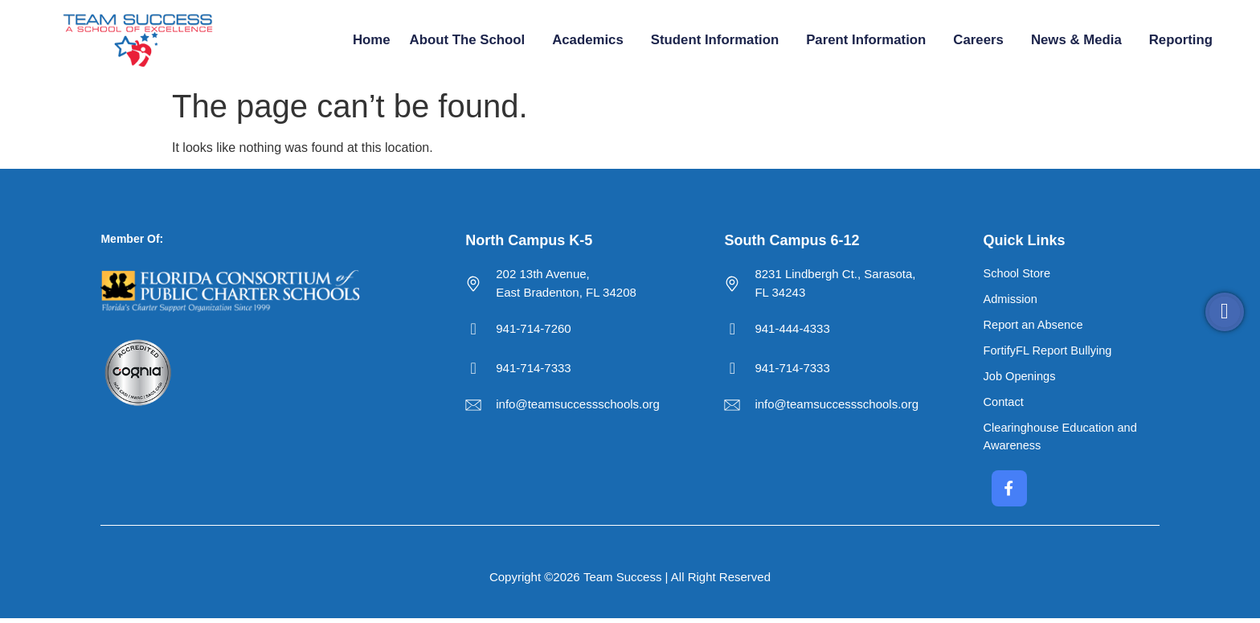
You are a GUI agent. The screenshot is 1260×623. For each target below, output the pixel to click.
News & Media (1080, 40)
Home (372, 39)
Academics (592, 40)
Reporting (1185, 40)
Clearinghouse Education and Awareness (1063, 440)
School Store (1018, 274)
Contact (1004, 405)
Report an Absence (1035, 326)
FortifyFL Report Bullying (1050, 352)
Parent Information (870, 40)
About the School (472, 40)
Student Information (719, 40)
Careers (982, 40)
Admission (1011, 300)
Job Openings (1021, 378)
